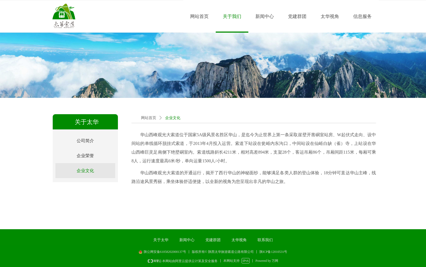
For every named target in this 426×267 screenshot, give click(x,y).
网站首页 (148, 118)
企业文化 (172, 118)
